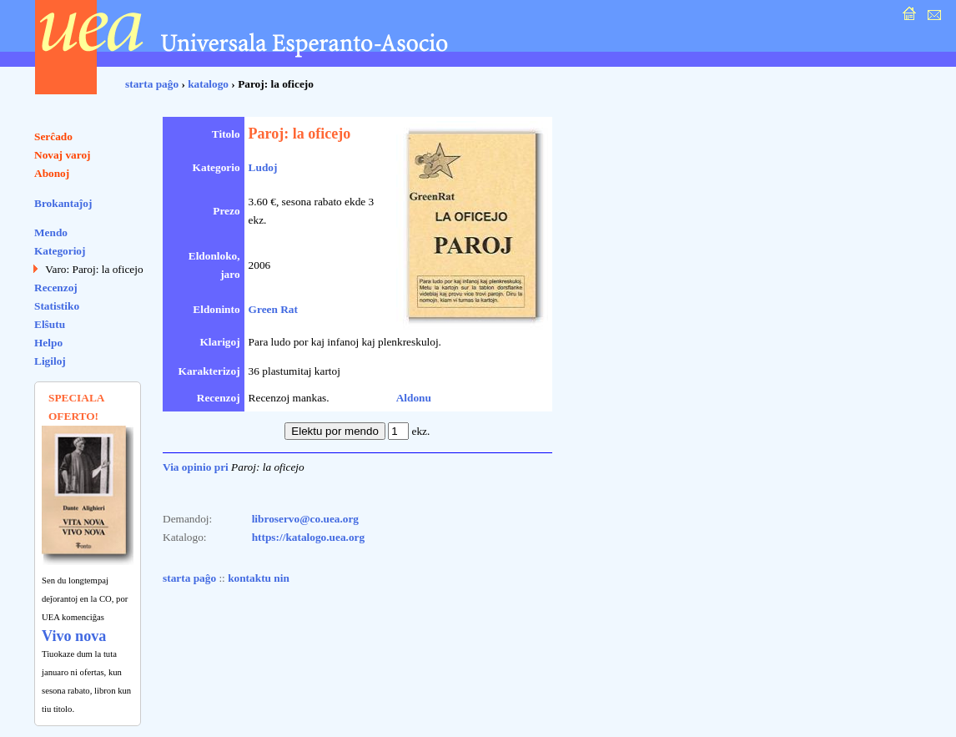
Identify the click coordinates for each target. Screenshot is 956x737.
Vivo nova (74, 636)
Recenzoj (56, 287)
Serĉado (53, 136)
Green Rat (273, 309)
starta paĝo (152, 84)
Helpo (48, 342)
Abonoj (51, 173)
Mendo (51, 232)
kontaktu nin (258, 578)
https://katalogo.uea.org (308, 537)
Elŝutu (49, 324)
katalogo (208, 84)
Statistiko (56, 306)
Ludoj (263, 167)
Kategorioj (59, 251)
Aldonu (413, 397)
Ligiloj (50, 361)
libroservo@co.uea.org (305, 518)
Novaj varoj (62, 155)
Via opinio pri (196, 467)
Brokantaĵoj (63, 203)
